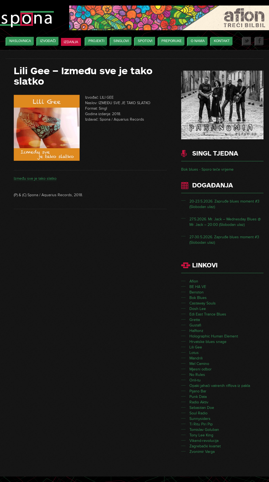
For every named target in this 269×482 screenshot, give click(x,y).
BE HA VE (197, 287)
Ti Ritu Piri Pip (201, 424)
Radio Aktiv (198, 402)
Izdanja (71, 42)
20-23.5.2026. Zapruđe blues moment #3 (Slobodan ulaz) (224, 204)
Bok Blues (198, 298)
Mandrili (196, 358)
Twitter (246, 41)
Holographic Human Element (213, 336)
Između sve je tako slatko (35, 178)
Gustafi (195, 325)
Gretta (194, 320)
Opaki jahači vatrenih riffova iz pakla (219, 386)
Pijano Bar (197, 391)
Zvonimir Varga (202, 452)
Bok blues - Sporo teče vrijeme (207, 169)
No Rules (197, 375)
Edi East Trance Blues (207, 314)
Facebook (259, 41)
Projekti (95, 41)
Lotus (194, 353)
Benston (196, 292)
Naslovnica (19, 41)
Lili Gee (195, 347)
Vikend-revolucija (203, 441)
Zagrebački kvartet (205, 446)
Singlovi (120, 41)
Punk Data (198, 397)
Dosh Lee (197, 309)
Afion (193, 281)
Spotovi (143, 41)
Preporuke (170, 41)
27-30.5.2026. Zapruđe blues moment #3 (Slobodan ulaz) (224, 240)
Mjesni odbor (200, 369)
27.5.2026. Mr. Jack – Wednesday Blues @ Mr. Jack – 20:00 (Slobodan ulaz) (225, 222)
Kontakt (220, 41)
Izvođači (46, 41)
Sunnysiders (200, 419)
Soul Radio (198, 413)
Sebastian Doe (201, 408)
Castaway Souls (202, 303)
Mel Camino (199, 364)
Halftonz (196, 331)
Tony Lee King (201, 435)
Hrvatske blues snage (207, 342)
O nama (196, 41)
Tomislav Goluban (204, 430)
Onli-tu (195, 380)
